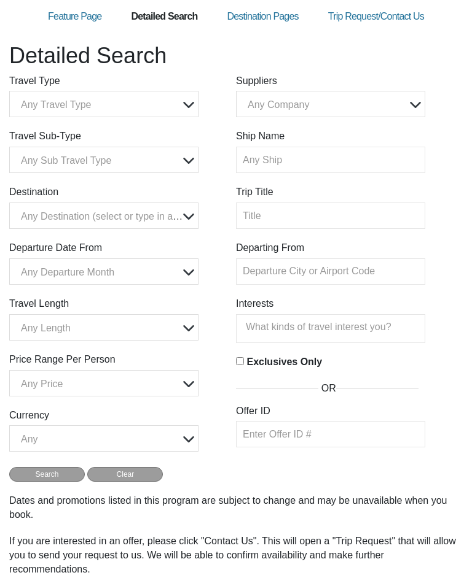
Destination (33, 192)
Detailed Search (164, 16)
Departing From (270, 247)
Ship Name (260, 136)
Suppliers (256, 80)
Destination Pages (262, 16)
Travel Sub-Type (45, 136)
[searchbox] (334, 327)
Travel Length (39, 303)
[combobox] (104, 104)
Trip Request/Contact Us (376, 16)
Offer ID (253, 411)
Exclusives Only (284, 362)
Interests (254, 303)
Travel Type (34, 80)
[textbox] (107, 104)
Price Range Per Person (62, 359)
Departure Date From (55, 247)
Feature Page (74, 16)
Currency (29, 415)
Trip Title (254, 192)
